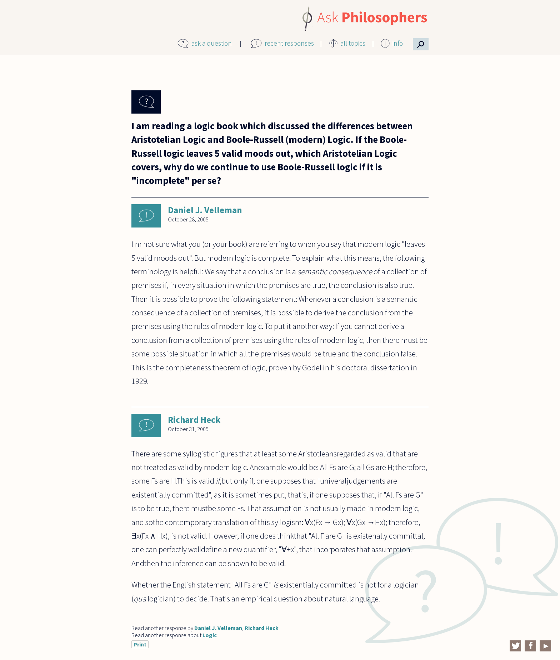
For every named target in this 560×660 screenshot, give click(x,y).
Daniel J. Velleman (205, 210)
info (397, 43)
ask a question (211, 43)
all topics (352, 43)
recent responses (289, 43)
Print (140, 644)
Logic (209, 635)
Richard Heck (194, 419)
